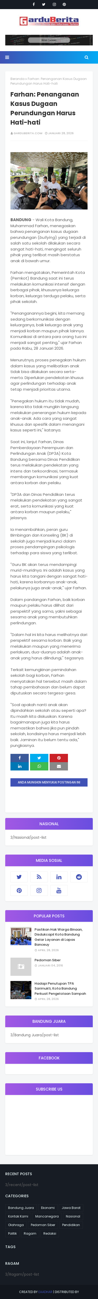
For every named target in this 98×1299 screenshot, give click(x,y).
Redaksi (49, 1233)
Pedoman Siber (47, 960)
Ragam (30, 1233)
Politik (12, 1233)
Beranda (17, 79)
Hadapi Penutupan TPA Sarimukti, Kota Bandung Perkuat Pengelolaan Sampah (60, 988)
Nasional (73, 1216)
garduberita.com (28, 133)
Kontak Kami (18, 1216)
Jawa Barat (71, 1208)
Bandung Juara (21, 1208)
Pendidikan (71, 1225)
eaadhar (45, 1292)
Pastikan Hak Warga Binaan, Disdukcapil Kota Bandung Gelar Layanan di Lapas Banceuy (58, 937)
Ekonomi (48, 1208)
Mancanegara (47, 1216)
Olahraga (16, 1225)
